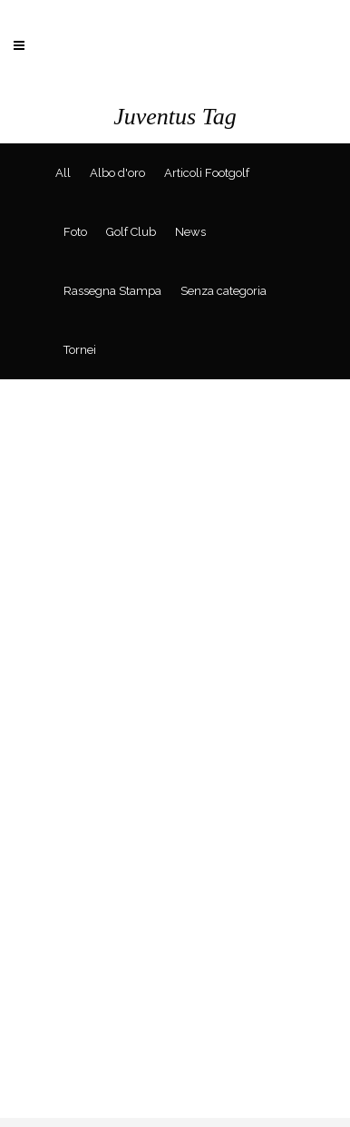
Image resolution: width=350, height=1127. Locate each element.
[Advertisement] (175, 943)
